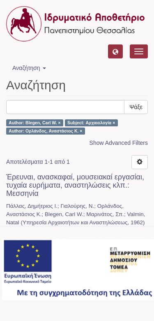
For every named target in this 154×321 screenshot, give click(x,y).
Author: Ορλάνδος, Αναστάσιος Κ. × (45, 130)
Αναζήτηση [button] (29, 68)
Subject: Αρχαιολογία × (91, 122)
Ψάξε (136, 107)
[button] (115, 51)
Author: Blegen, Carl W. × (34, 122)
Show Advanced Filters (119, 143)
